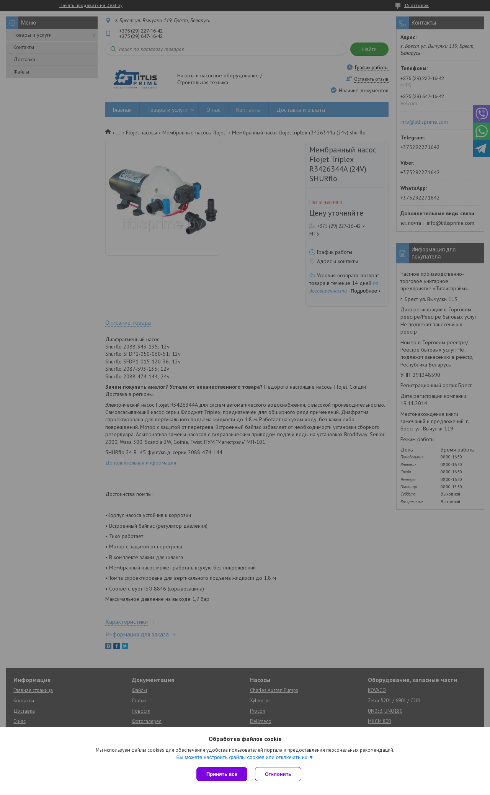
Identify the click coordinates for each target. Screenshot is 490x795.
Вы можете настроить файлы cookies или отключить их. (242, 757)
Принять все (221, 774)
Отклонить (278, 774)
